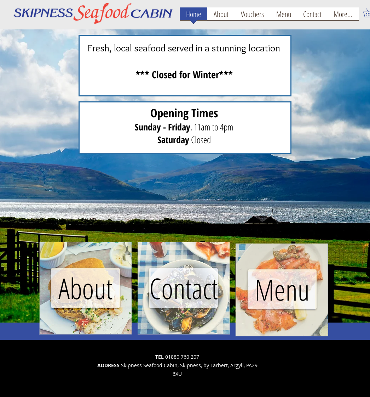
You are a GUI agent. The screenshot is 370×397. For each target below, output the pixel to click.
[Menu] (282, 289)
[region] (86, 288)
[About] (85, 288)
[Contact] (183, 288)
